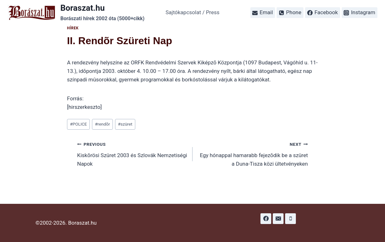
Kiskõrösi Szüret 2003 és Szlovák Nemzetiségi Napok (132, 153)
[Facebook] (265, 218)
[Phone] (290, 218)
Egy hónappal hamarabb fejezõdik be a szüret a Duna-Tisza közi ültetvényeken (253, 153)
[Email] (278, 218)
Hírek (73, 28)
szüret (125, 124)
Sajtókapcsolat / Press (193, 12)
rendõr (102, 124)
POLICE (78, 124)
